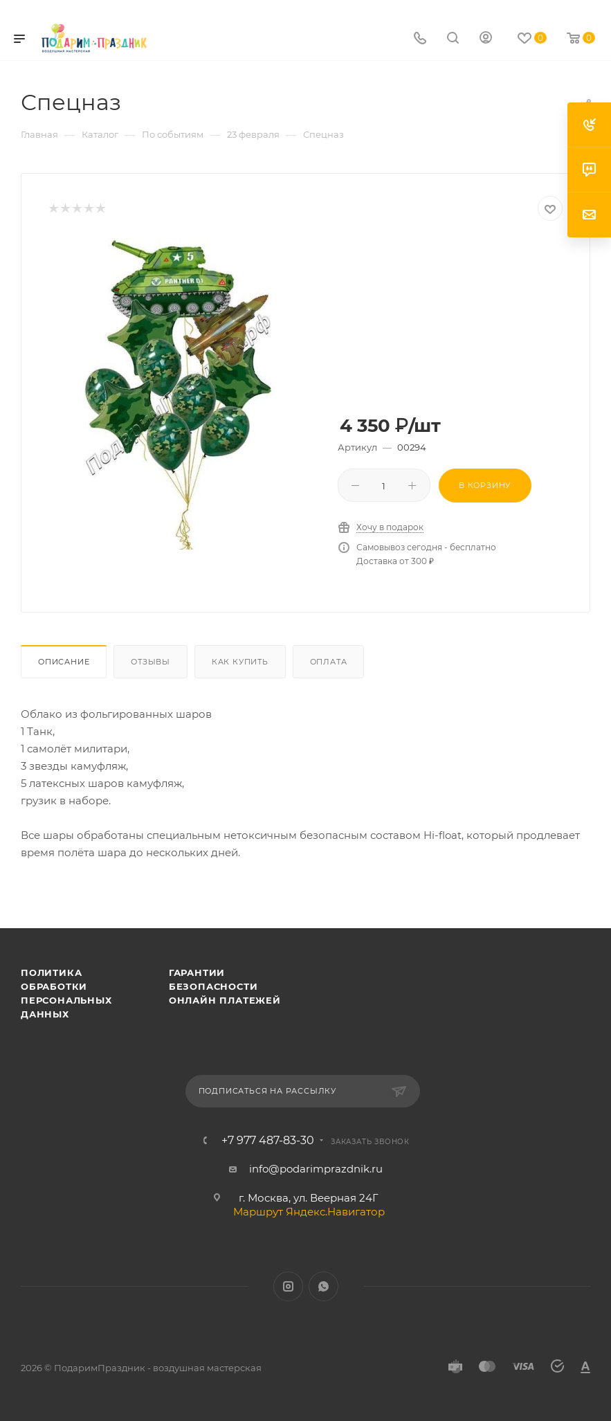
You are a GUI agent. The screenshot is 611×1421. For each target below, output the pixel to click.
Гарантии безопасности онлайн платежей (225, 986)
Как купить (240, 662)
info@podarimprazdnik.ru (316, 1168)
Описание (63, 662)
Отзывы (150, 662)
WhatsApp (323, 1286)
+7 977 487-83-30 (267, 1140)
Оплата (328, 662)
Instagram (288, 1286)
